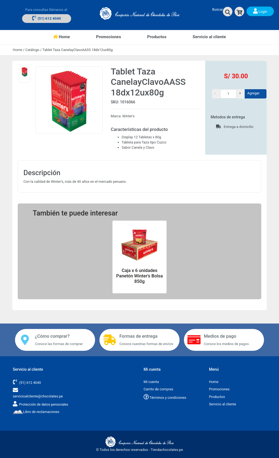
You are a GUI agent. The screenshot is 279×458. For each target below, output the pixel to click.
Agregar (253, 93)
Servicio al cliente (209, 36)
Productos (156, 36)
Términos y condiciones (165, 398)
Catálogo (32, 50)
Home (68, 36)
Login (260, 11)
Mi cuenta (151, 382)
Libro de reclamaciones (36, 412)
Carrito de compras (158, 389)
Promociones (108, 36)
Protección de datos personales (43, 404)
